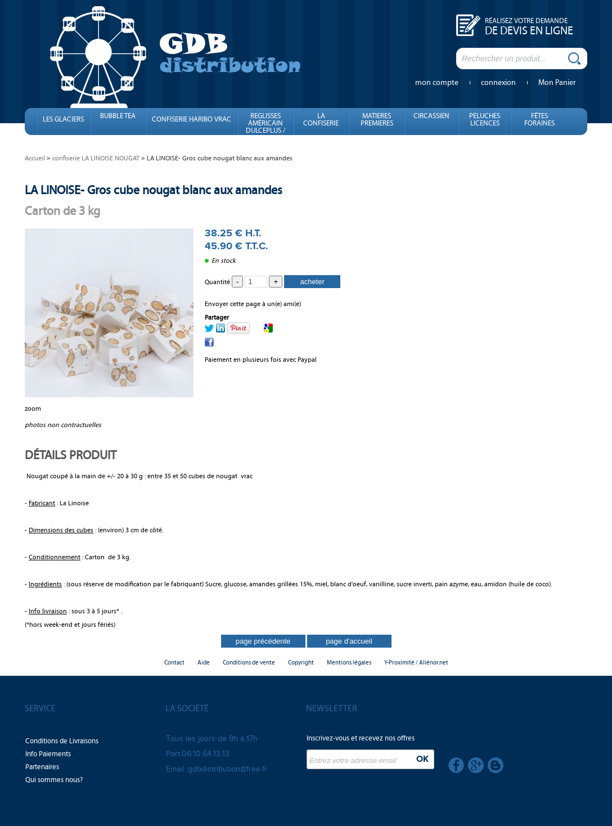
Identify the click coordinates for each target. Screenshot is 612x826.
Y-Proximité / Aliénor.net (416, 662)
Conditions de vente (249, 662)
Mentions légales (349, 662)
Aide (203, 662)
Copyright (301, 662)
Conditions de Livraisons (61, 741)
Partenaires (42, 766)
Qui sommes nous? (54, 779)
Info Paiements (48, 753)
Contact (174, 662)
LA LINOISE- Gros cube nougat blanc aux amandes (153, 189)
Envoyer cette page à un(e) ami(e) (253, 304)
